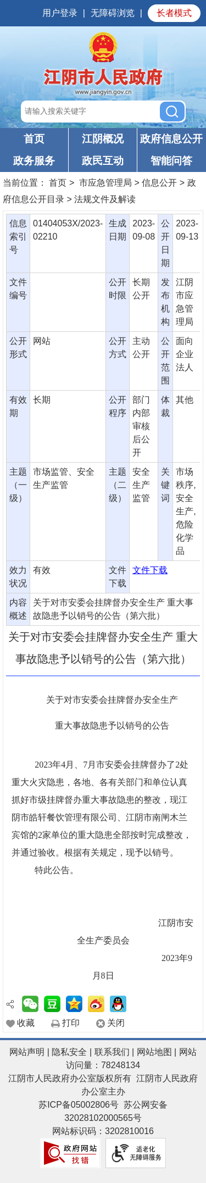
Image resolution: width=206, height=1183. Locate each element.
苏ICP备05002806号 (78, 1104)
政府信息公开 (171, 139)
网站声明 (26, 1052)
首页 (34, 139)
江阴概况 (103, 139)
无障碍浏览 (113, 13)
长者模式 (174, 13)
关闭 (116, 1023)
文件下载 (150, 570)
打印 (71, 1023)
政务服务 (34, 160)
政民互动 (103, 160)
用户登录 (59, 13)
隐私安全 (69, 1052)
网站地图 (154, 1052)
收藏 (26, 1023)
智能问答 (171, 160)
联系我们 (112, 1052)
